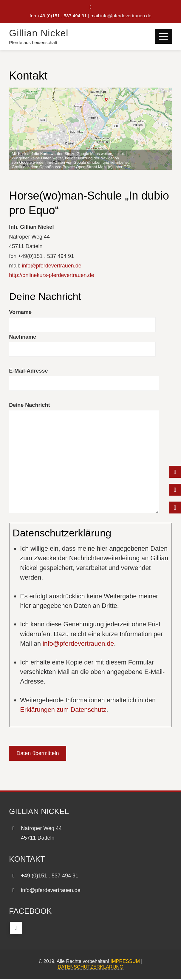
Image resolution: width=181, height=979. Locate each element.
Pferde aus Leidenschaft (33, 42)
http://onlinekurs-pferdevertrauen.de (51, 275)
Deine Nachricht (29, 405)
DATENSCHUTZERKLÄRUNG (90, 966)
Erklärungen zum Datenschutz (63, 709)
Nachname (22, 337)
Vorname (20, 312)
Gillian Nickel (38, 33)
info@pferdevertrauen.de (125, 15)
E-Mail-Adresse (28, 371)
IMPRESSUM (125, 961)
